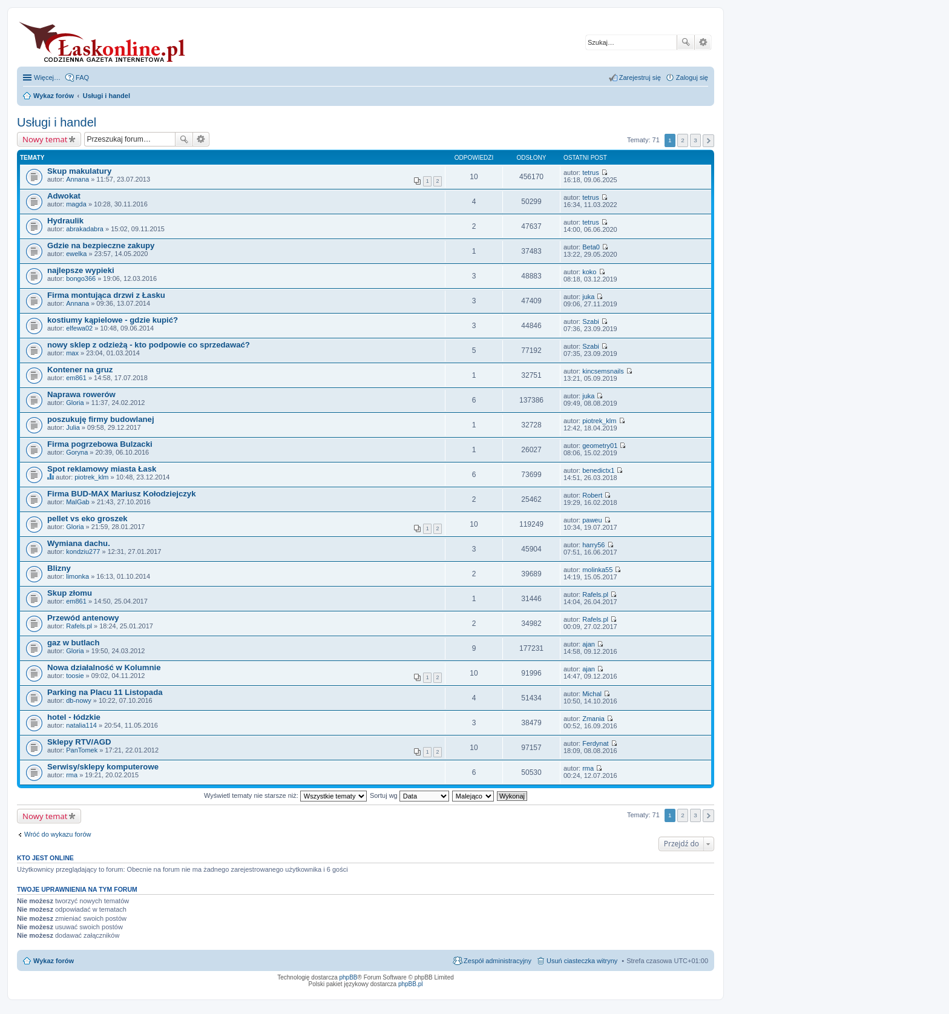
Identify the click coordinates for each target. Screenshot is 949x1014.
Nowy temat (44, 139)
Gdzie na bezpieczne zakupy (100, 245)
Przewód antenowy (83, 617)
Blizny (59, 568)
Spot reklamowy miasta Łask (101, 468)
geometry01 (599, 445)
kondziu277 (83, 551)
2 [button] (683, 140)
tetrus (590, 172)
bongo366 (81, 278)
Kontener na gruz (80, 369)
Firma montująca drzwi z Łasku (106, 295)
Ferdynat (595, 743)
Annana (77, 179)
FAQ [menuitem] (82, 77)
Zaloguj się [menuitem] (692, 77)
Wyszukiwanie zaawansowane (703, 42)
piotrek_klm (599, 420)
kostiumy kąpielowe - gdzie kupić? (112, 319)
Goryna (77, 452)
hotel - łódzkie (73, 717)
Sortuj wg (409, 795)
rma (71, 775)
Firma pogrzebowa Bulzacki (100, 444)
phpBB (349, 977)
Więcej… (47, 77)
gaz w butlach (73, 642)
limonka (77, 576)
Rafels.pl (595, 594)
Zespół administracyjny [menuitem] (497, 960)
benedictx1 (598, 470)
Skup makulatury (79, 171)
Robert (592, 495)
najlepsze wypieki (80, 270)
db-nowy (78, 700)
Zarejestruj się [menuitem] (640, 77)
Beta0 (591, 247)
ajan (588, 644)
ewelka (76, 253)
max (72, 353)
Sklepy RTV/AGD (79, 741)
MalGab (78, 501)
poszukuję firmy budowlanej (100, 419)
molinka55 (597, 569)
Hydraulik (65, 220)
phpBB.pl (410, 984)
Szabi (590, 321)
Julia (73, 427)
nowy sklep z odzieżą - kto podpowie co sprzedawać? (148, 344)
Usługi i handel (56, 122)
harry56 (593, 544)
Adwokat (63, 195)
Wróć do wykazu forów (57, 834)
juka (588, 296)
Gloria (75, 402)
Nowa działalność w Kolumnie (104, 667)
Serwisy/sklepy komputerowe (103, 766)
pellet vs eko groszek (87, 518)
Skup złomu (69, 593)
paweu (592, 520)
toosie (75, 675)
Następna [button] (708, 140)
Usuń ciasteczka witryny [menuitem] (582, 960)
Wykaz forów (53, 960)
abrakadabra (84, 228)
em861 (76, 377)
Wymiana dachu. (78, 543)
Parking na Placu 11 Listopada (105, 692)
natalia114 (81, 725)
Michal (592, 693)
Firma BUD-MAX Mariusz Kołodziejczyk (121, 493)
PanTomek (81, 750)
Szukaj (686, 42)
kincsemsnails (602, 371)
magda (76, 204)
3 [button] (695, 140)
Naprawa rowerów (81, 394)
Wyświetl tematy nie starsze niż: (285, 795)
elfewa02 (79, 328)
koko (589, 271)
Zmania (593, 718)
